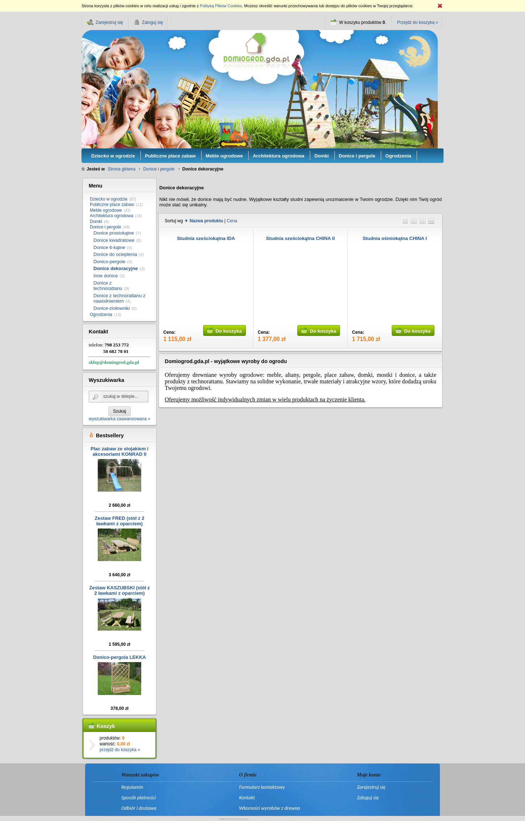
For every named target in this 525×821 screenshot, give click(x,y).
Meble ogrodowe (106, 210)
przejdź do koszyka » (120, 749)
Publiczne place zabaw (112, 204)
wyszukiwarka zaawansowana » (119, 418)
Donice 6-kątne (109, 247)
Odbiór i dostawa (138, 808)
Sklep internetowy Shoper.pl (234, 819)
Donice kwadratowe (113, 240)
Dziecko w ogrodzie (108, 199)
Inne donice (105, 275)
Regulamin (132, 787)
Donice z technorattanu (107, 285)
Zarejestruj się (371, 787)
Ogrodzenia (101, 314)
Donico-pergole (109, 261)
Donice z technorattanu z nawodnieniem (119, 298)
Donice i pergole (105, 227)
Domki (96, 221)
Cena (232, 220)
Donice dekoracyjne (115, 268)
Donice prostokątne (113, 233)
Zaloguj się (368, 798)
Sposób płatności (138, 798)
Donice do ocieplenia (115, 254)
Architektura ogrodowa (111, 215)
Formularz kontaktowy (262, 787)
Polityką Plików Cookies (221, 6)
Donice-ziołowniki (111, 308)
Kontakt (247, 798)
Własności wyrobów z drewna (269, 808)
